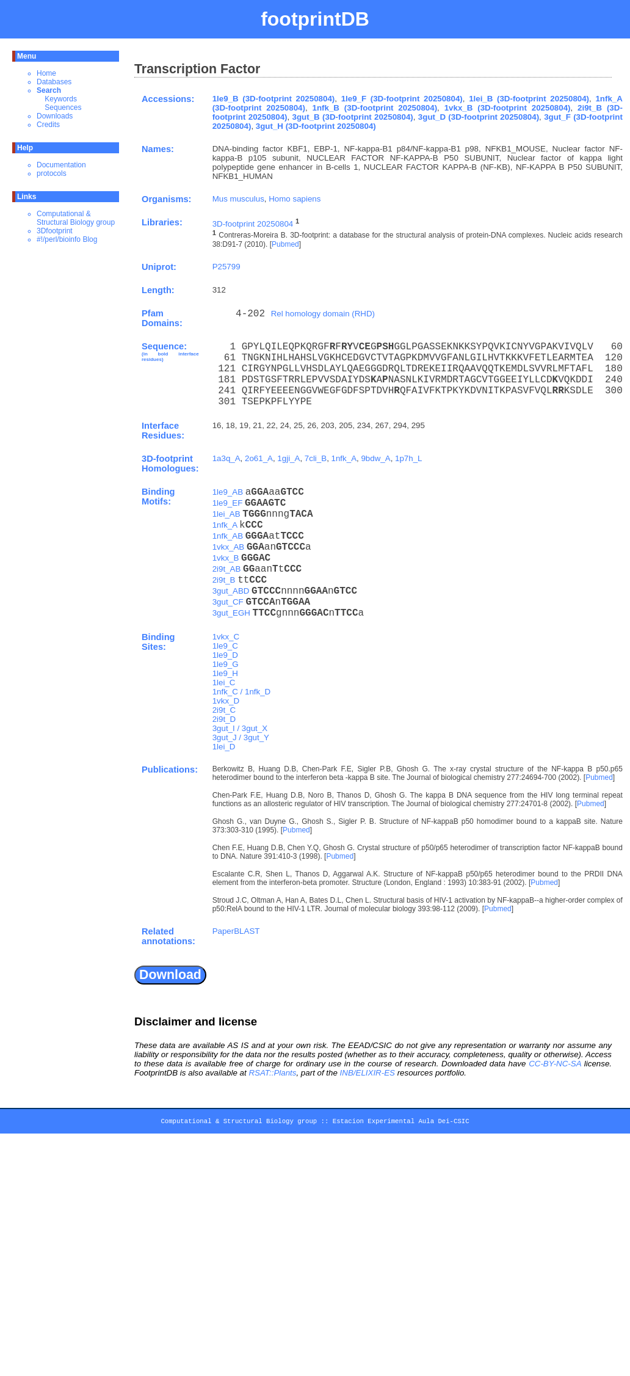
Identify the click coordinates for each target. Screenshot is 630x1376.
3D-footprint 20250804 (253, 223)
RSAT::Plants (272, 1072)
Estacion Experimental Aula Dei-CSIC (401, 1123)
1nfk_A (344, 458)
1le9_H (225, 673)
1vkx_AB (228, 546)
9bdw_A (375, 458)
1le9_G (225, 664)
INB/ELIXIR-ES (367, 1072)
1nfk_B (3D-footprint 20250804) (375, 107)
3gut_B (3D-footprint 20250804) (352, 117)
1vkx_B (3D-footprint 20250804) (507, 107)
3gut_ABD (231, 590)
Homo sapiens (294, 198)
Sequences (63, 107)
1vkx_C (225, 636)
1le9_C (225, 645)
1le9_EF (227, 503)
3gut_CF (228, 601)
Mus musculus (238, 198)
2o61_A (259, 458)
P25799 (226, 266)
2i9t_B (224, 579)
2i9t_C (224, 710)
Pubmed (285, 244)
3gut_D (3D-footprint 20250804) (478, 117)
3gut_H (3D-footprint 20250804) (316, 126)
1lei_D (224, 746)
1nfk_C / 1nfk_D (241, 691)
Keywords (61, 99)
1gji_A (288, 458)
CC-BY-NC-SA (555, 1063)
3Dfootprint (55, 231)
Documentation (61, 165)
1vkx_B (225, 557)
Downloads (55, 116)
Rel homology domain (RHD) (323, 313)
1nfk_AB (227, 536)
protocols (52, 173)
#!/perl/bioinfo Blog (67, 239)
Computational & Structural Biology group (76, 218)
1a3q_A (226, 458)
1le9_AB (227, 492)
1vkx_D (225, 700)
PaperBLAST (236, 931)
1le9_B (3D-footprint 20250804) (273, 98)
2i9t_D (224, 719)
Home (46, 73)
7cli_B (316, 458)
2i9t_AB (226, 568)
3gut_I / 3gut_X (239, 728)
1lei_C (224, 682)
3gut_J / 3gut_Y (240, 737)
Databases (54, 82)
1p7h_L (408, 458)
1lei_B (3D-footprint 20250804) (529, 98)
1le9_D (225, 655)
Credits (48, 124)
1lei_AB (226, 514)
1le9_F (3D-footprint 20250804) (402, 98)
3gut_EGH (231, 612)
